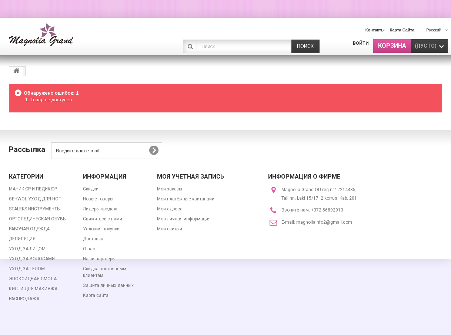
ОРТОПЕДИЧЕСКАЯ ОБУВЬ (37, 218)
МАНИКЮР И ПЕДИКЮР (33, 189)
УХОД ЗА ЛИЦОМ (27, 248)
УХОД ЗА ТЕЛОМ (27, 268)
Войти (361, 43)
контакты (375, 30)
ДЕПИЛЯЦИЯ (22, 238)
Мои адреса (170, 209)
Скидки (90, 189)
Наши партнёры (99, 258)
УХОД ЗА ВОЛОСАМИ (32, 258)
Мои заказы (169, 189)
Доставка (93, 238)
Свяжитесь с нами (102, 218)
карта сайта (402, 30)
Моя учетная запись (190, 176)
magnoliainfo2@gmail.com (324, 222)
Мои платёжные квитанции (185, 199)
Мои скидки (169, 228)
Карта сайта (95, 295)
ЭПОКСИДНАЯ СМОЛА (33, 278)
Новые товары (98, 199)
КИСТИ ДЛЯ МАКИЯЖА (33, 288)
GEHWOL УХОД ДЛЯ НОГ (35, 199)
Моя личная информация (184, 218)
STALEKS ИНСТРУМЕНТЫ (35, 209)
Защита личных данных (108, 285)
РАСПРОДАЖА (24, 298)
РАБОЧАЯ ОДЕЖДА (29, 228)
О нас (89, 248)
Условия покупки (101, 228)
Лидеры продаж (100, 209)
